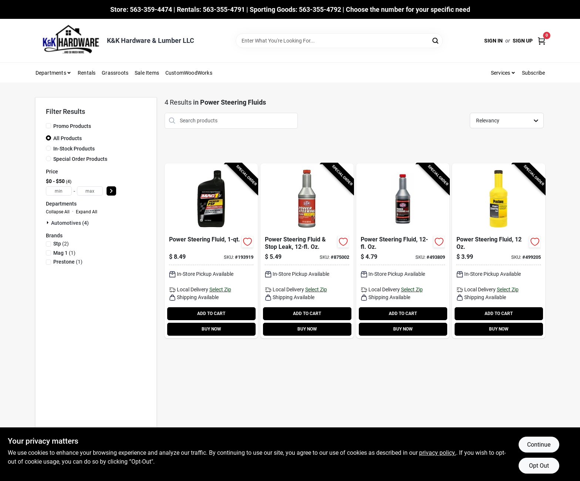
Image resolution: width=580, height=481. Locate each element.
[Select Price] (111, 191)
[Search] (436, 40)
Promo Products (72, 126)
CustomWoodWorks (188, 73)
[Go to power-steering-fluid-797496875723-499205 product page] (498, 250)
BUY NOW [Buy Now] (211, 329)
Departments (51, 73)
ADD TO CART (211, 313)
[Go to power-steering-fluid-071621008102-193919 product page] (211, 250)
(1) (64, 253)
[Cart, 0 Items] (541, 41)
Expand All (86, 211)
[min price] (59, 191)
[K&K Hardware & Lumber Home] (68, 40)
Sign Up (523, 41)
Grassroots (115, 73)
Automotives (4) (70, 223)
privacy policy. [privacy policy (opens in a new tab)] (437, 452)
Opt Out (539, 465)
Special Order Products (80, 159)
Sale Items (147, 73)
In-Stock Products (74, 148)
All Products (67, 138)
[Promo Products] (48, 125)
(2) (61, 244)
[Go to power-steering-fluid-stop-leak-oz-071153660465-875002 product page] (307, 250)
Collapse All (58, 211)
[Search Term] (339, 40)
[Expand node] (48, 222)
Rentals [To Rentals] (86, 73)
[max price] (90, 191)
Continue (538, 444)
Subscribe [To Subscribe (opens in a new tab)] (533, 73)
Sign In (493, 41)
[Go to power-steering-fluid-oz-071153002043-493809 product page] (402, 250)
